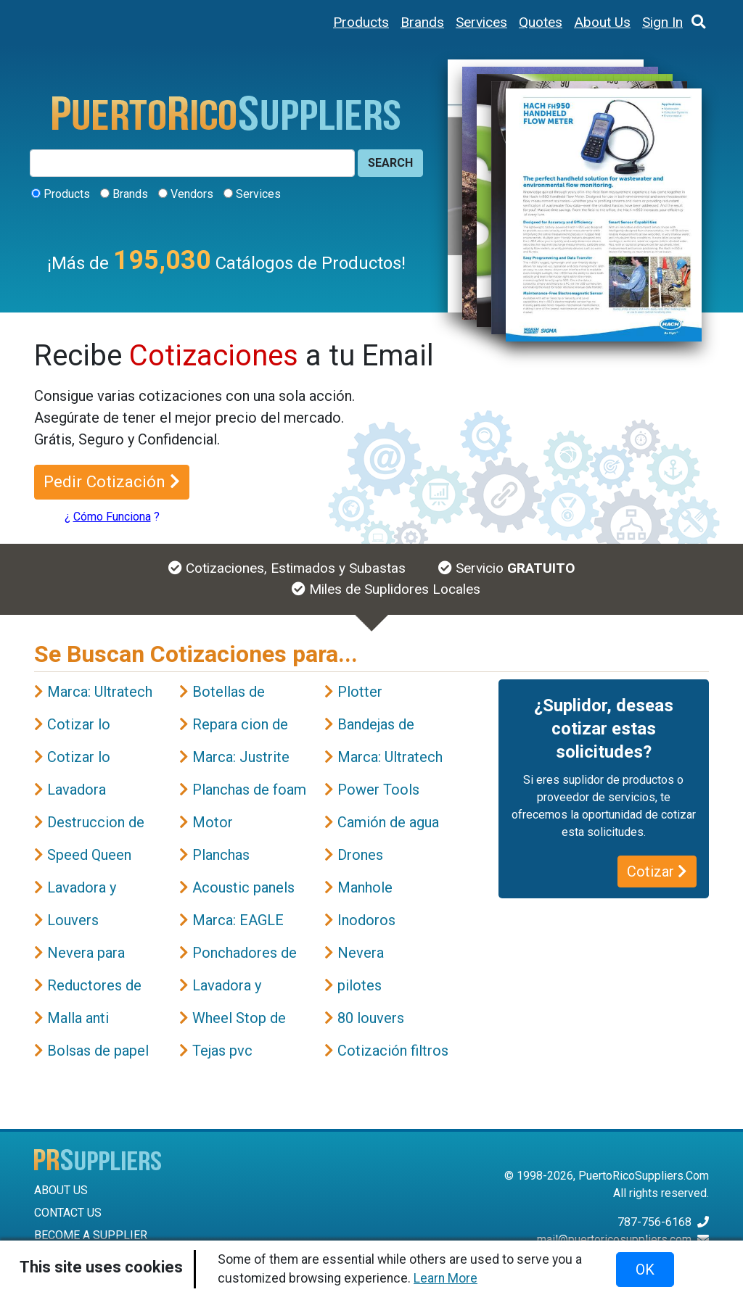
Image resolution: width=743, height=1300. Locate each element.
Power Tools (378, 789)
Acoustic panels (243, 887)
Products (361, 22)
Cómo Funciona (112, 516)
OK (645, 1269)
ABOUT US (61, 1190)
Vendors (192, 194)
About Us (602, 22)
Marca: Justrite (241, 757)
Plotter (359, 691)
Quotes (540, 22)
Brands (422, 22)
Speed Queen (89, 855)
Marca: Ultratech (99, 691)
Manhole (365, 887)
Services (481, 22)
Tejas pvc (222, 1050)
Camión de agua (388, 822)
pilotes (359, 985)
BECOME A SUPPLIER (90, 1235)
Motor (212, 822)
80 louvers (370, 1018)
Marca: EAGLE (238, 920)
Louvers (73, 920)
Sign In (662, 22)
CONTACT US (68, 1213)
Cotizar (657, 871)
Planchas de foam (249, 789)
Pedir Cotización (112, 481)
